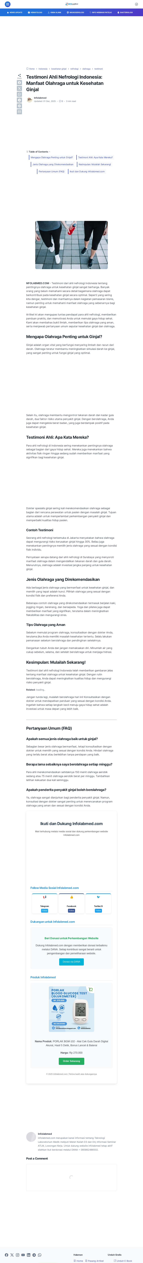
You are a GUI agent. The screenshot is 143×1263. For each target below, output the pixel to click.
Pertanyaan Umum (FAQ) (51, 171)
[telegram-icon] (34, 1255)
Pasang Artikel (94, 1260)
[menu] (7, 4)
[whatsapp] (19, 94)
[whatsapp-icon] (39, 1255)
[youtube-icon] (23, 1255)
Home (78, 1260)
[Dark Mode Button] (136, 4)
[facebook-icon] (6, 1255)
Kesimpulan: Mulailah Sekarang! (95, 164)
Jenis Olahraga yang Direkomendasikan (53, 164)
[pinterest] (19, 105)
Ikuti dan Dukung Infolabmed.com (87, 171)
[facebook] (19, 82)
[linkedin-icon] (28, 1255)
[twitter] (19, 88)
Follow (44, 911)
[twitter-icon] (12, 1255)
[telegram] (19, 100)
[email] (19, 111)
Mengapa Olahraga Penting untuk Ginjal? (52, 157)
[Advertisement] (71, 42)
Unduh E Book (123, 1260)
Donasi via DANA (71, 962)
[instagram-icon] (17, 1255)
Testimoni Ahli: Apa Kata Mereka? (95, 157)
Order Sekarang (71, 1061)
